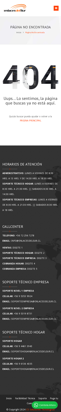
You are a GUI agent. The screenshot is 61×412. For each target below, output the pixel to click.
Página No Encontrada (35, 32)
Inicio (18, 32)
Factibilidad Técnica (25, 398)
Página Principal (30, 120)
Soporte (42, 398)
